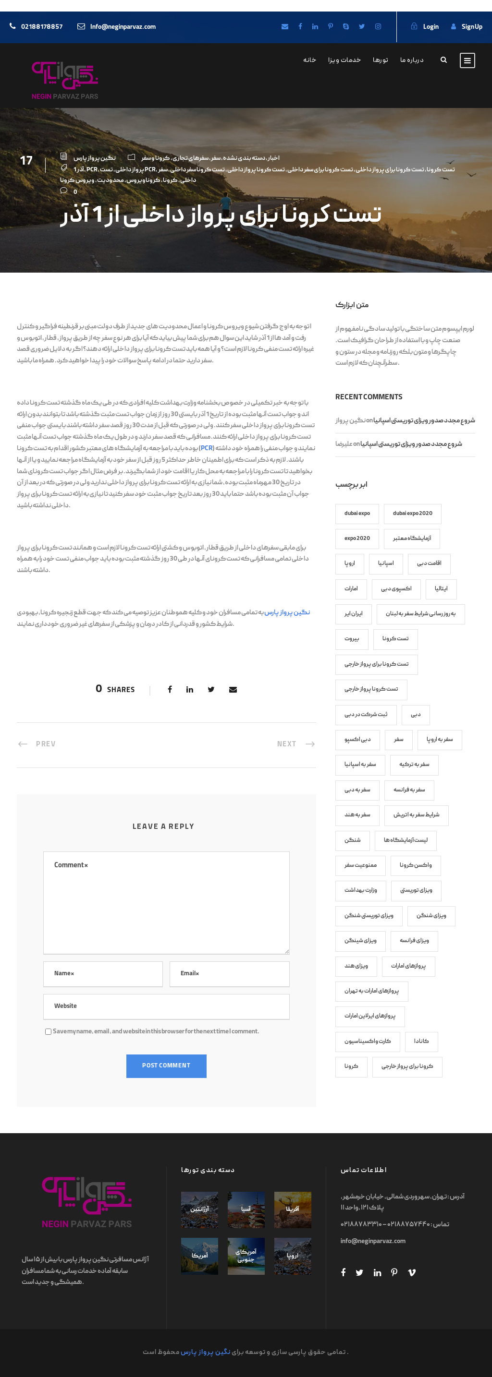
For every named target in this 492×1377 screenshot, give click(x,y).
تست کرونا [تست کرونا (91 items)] (395, 639)
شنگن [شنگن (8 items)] (352, 841)
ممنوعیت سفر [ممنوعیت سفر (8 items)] (360, 866)
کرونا (170, 180)
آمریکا (200, 1256)
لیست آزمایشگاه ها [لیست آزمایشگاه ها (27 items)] (406, 841)
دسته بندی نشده (244, 158)
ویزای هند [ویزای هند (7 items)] (356, 966)
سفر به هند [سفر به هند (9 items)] (357, 815)
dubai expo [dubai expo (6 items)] (357, 514)
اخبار (274, 158)
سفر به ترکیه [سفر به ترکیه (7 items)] (414, 765)
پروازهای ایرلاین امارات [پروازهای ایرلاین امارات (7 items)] (370, 1016)
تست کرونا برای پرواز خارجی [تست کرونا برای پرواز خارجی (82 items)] (376, 664)
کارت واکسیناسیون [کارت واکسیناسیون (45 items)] (367, 1042)
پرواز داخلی (129, 170)
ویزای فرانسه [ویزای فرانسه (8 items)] (414, 941)
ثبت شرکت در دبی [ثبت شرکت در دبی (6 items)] (366, 715)
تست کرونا (441, 170)
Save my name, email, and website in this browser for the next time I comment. (156, 1032)
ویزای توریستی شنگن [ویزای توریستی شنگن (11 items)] (369, 916)
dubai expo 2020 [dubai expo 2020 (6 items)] (412, 514)
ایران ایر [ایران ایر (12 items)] (353, 614)
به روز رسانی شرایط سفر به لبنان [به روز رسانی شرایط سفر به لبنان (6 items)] (421, 614)
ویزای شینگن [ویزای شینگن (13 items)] (360, 941)
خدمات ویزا (344, 60)
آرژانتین (199, 1209)
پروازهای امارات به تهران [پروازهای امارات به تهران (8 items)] (371, 991)
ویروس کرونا (77, 180)
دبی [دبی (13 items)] (416, 715)
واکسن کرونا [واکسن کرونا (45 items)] (416, 866)
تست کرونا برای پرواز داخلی (390, 170)
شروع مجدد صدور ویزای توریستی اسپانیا (424, 421)
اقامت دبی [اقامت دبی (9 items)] (429, 564)
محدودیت (110, 180)
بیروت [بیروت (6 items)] (351, 639)
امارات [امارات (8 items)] (351, 589)
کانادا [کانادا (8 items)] (421, 1042)
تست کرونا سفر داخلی (197, 170)
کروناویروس (143, 180)
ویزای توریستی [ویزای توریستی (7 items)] (416, 890)
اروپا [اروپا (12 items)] (349, 564)
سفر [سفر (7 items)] (399, 740)
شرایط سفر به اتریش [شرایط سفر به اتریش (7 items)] (417, 815)
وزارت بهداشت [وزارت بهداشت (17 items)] (360, 890)
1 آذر (79, 170)
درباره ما (412, 60)
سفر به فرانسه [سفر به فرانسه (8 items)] (409, 790)
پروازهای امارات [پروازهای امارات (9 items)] (408, 966)
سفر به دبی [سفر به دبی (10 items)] (357, 790)
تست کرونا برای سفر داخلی (320, 170)
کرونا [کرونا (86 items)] (351, 1067)
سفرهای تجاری (190, 158)
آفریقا (292, 1209)
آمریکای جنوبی (246, 1256)
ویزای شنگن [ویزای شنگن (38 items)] (431, 916)
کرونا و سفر (155, 158)
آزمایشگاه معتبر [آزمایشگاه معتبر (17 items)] (412, 539)
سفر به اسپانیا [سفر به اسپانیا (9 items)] (360, 765)
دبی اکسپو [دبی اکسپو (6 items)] (357, 740)
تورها (381, 60)
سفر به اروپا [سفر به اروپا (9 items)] (440, 740)
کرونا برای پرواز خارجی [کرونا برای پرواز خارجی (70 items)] (407, 1067)
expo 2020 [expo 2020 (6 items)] (357, 539)
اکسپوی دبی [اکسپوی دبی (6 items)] (396, 589)
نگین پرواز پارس (95, 158)
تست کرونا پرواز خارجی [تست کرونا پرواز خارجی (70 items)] (371, 689)
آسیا (246, 1209)
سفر (216, 158)
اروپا (292, 1256)
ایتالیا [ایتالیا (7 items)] (441, 589)
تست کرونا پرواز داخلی (256, 170)
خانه (310, 60)
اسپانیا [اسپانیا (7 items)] (386, 564)
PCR (92, 170)
